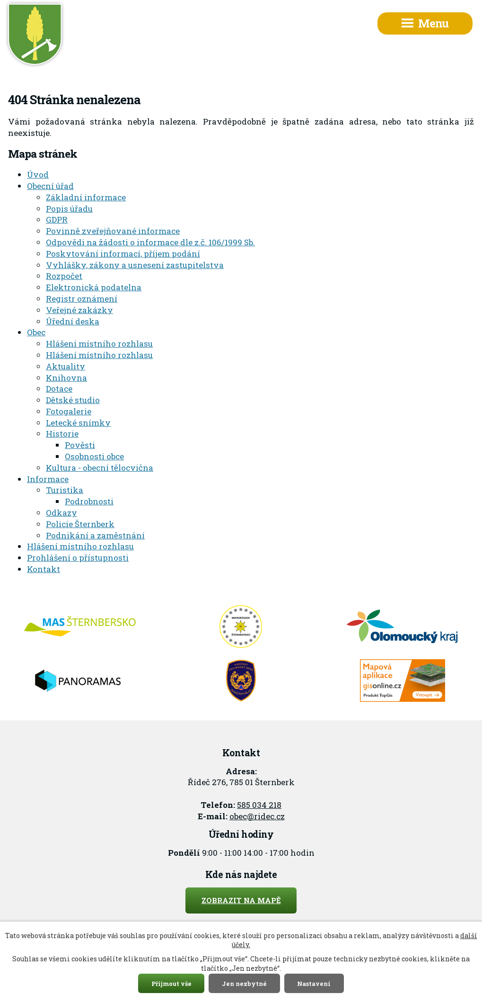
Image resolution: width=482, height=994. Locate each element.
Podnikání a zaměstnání (95, 535)
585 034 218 (259, 804)
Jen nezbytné (244, 983)
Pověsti (80, 444)
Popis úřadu (69, 208)
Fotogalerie (68, 411)
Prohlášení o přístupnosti (78, 557)
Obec (36, 332)
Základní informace (86, 197)
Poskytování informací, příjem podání (123, 253)
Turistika (64, 489)
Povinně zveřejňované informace (113, 230)
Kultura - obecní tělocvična (99, 467)
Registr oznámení (81, 298)
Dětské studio (73, 399)
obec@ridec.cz (257, 816)
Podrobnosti (89, 501)
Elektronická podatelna (93, 287)
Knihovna (66, 377)
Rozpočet (64, 275)
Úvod (38, 174)
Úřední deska (72, 321)
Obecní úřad (50, 185)
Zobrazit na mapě (241, 900)
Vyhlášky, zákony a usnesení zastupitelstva (135, 265)
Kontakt (43, 569)
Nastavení (314, 983)
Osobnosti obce (94, 456)
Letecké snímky (78, 422)
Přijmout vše (171, 983)
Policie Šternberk (80, 524)
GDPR (57, 219)
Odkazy (61, 512)
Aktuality (65, 366)
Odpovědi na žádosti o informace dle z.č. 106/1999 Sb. (150, 242)
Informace (48, 479)
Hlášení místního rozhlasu (99, 343)
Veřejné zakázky (79, 309)
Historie (62, 433)
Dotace (59, 388)
